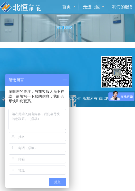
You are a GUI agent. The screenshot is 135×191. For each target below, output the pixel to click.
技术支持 (83, 114)
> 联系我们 (102, 126)
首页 (66, 7)
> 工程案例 (102, 114)
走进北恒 (91, 7)
